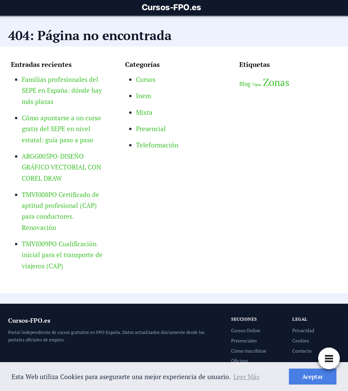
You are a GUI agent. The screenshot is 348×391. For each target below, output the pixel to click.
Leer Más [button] (246, 376)
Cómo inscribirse (248, 351)
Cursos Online (245, 330)
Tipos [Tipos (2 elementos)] (256, 84)
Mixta (144, 112)
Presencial (151, 128)
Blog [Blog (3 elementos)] (244, 84)
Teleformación (157, 145)
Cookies (300, 340)
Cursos (145, 79)
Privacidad (303, 330)
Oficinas (239, 360)
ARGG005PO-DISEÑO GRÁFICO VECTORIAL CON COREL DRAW (61, 167)
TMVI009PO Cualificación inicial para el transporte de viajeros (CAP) (62, 254)
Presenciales (244, 340)
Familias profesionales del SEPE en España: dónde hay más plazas (62, 90)
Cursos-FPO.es (171, 7)
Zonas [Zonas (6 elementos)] (276, 82)
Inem (143, 95)
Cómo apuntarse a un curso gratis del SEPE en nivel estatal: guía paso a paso (61, 128)
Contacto (302, 351)
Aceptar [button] (312, 376)
